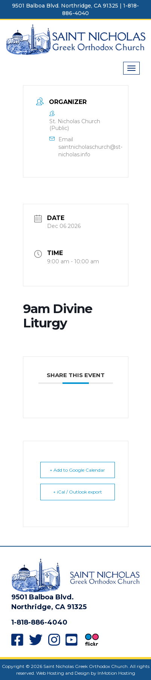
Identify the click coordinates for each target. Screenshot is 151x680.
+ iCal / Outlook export (77, 492)
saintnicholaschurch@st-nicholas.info (90, 151)
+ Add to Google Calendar (77, 470)
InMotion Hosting (116, 673)
